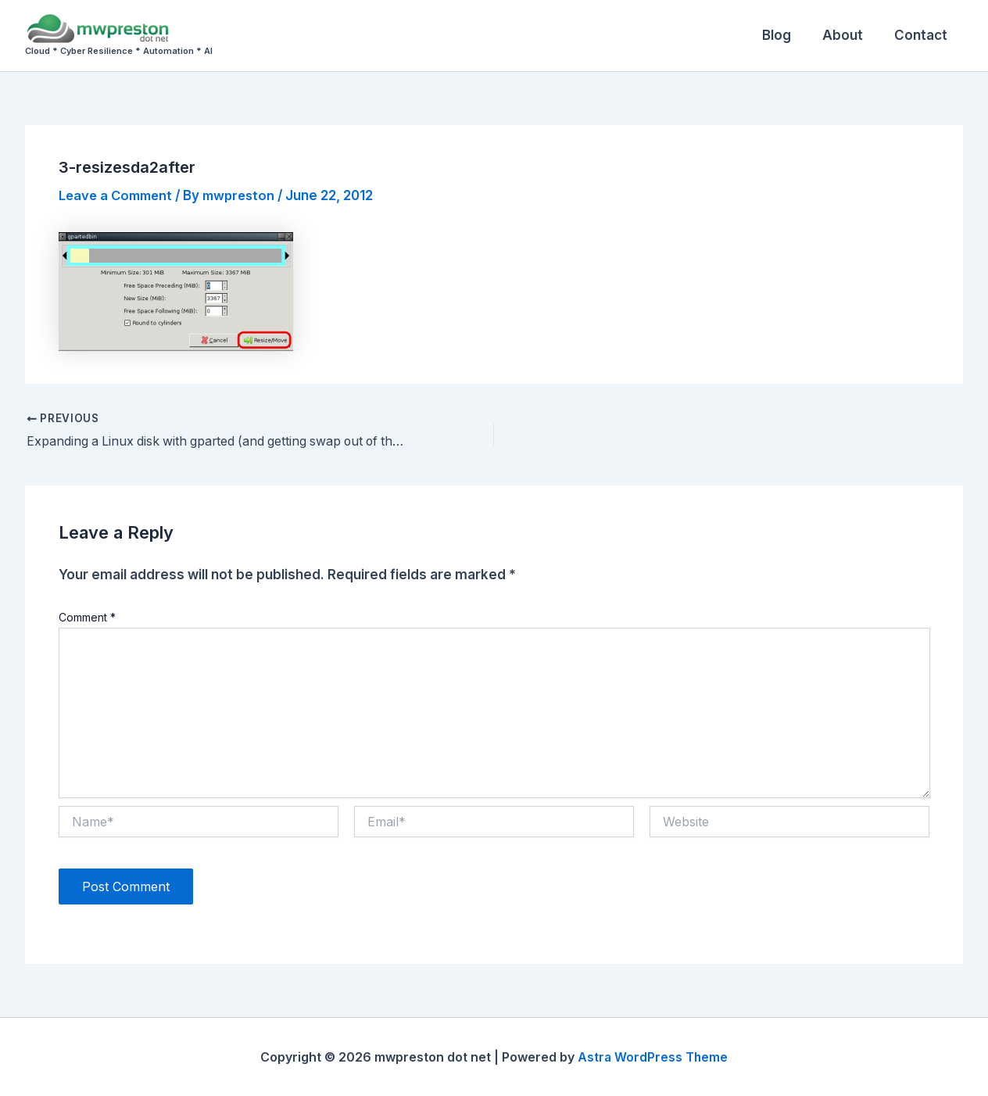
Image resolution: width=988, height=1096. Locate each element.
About (849, 35)
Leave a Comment (118, 195)
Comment (87, 617)
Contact (923, 35)
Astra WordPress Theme (652, 1057)
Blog (788, 35)
